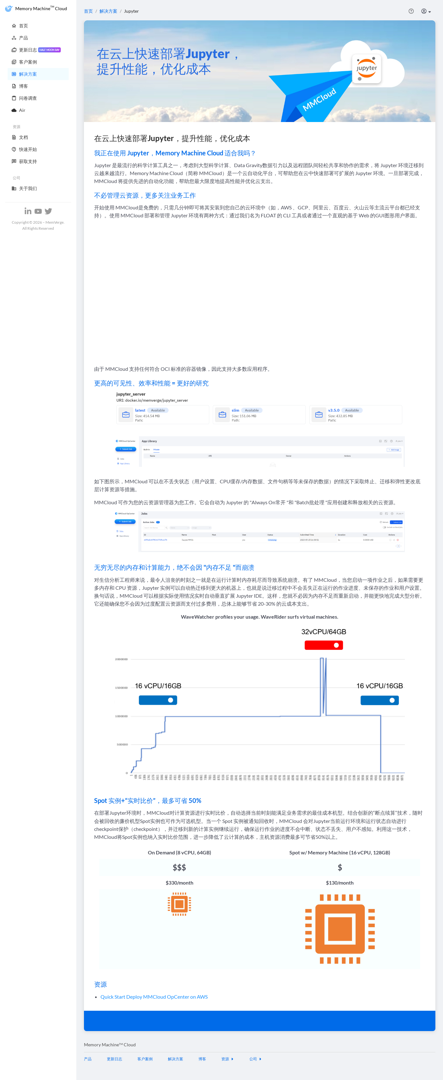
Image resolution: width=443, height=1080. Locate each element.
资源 (227, 1058)
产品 (88, 1058)
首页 (88, 11)
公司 (255, 1058)
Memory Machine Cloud (110, 1044)
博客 (202, 1058)
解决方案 (108, 11)
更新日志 (114, 1058)
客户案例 (145, 1058)
